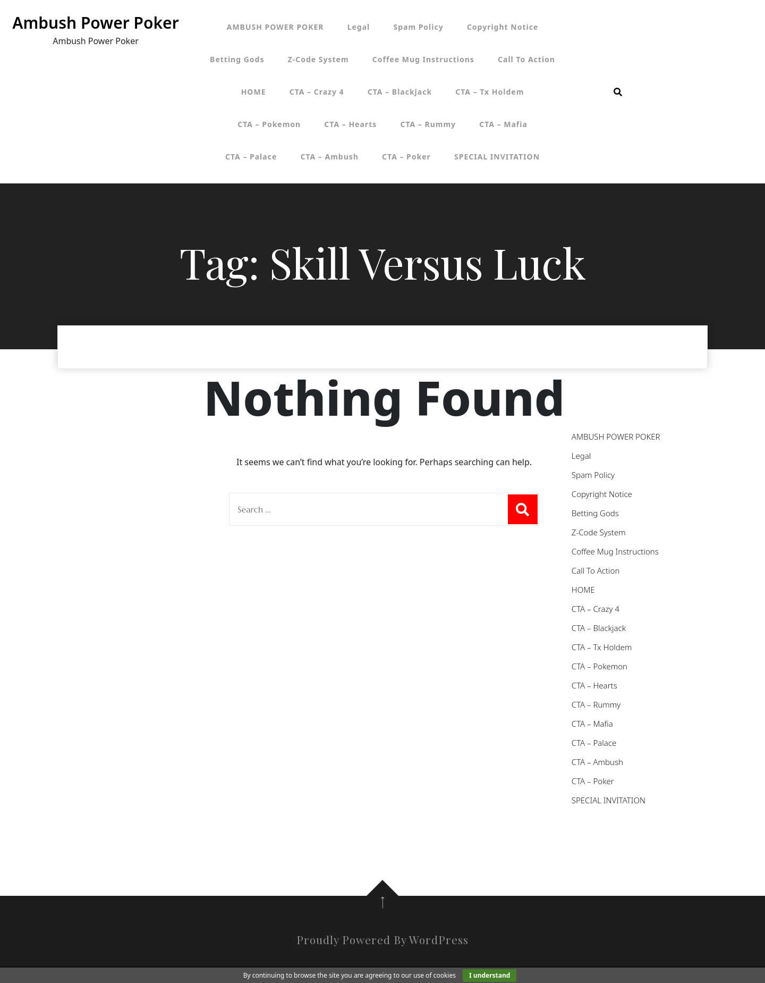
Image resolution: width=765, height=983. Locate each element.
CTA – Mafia (503, 124)
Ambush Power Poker (95, 22)
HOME (253, 92)
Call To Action (526, 59)
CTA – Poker (406, 157)
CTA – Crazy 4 (317, 92)
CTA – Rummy (428, 124)
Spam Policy (418, 27)
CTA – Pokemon (269, 124)
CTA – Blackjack (400, 92)
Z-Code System (318, 59)
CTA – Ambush (329, 157)
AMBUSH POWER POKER (275, 27)
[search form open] (617, 92)
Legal (358, 27)
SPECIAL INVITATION (497, 157)
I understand (489, 975)
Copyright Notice (502, 27)
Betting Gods (237, 59)
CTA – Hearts (350, 124)
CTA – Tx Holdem (489, 92)
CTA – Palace (251, 157)
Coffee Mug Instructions (423, 59)
